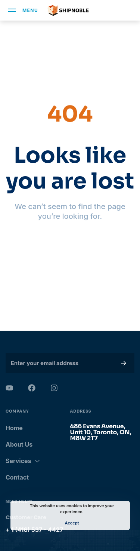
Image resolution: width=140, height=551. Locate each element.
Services (23, 461)
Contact (17, 477)
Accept (72, 523)
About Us (19, 444)
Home (14, 428)
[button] (122, 363)
